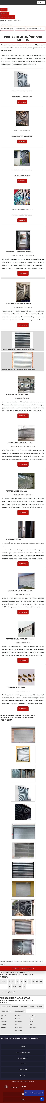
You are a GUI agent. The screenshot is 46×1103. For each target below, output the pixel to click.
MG (13, 981)
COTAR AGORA (22, 141)
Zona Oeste (24, 1006)
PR (25, 981)
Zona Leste (39, 1006)
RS (33, 981)
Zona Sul (31, 1006)
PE (37, 981)
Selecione (3, 981)
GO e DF (15, 986)
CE (9, 986)
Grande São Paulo (6, 1011)
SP (21, 981)
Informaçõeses (23, 1058)
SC (29, 981)
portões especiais (20, 28)
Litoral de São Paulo (19, 1011)
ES (17, 981)
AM (20, 986)
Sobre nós (23, 1064)
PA (24, 986)
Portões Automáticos (23, 1052)
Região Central (6, 1007)
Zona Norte (15, 1006)
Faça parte (23, 1075)
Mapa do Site (23, 1069)
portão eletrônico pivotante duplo (35, 28)
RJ (9, 981)
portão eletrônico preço (7, 28)
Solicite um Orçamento (23, 968)
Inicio (23, 1047)
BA (41, 981)
